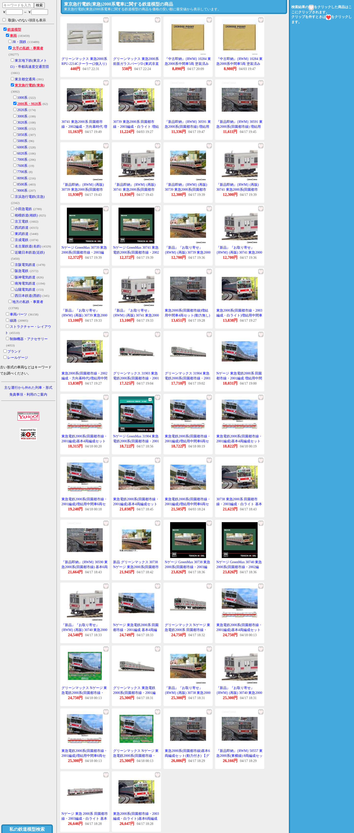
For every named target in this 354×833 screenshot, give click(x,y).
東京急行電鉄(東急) (29, 85)
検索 (39, 5)
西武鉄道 (22, 228)
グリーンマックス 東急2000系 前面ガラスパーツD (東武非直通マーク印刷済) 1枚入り (136, 63)
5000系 (22, 128)
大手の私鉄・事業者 (27, 48)
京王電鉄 (22, 221)
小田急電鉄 (23, 209)
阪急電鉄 (22, 271)
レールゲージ (17, 357)
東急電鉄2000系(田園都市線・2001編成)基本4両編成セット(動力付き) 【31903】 (136, 504)
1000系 (22, 98)
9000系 (22, 190)
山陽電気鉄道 (25, 289)
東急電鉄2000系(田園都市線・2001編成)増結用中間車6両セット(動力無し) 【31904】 (188, 504)
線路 (13, 320)
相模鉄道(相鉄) (26, 215)
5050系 (22, 135)
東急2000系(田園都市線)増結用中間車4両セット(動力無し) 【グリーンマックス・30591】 (188, 315)
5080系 (22, 141)
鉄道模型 (14, 29)
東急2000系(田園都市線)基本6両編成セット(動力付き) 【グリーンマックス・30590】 (187, 755)
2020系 (22, 110)
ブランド (14, 351)
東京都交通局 (25, 79)
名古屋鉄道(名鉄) (28, 246)
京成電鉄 (22, 240)
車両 (13, 36)
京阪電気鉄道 (25, 265)
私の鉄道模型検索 (27, 829)
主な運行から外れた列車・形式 (28, 387)
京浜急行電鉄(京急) (29, 197)
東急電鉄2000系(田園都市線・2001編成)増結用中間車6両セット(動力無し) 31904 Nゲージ (188, 441)
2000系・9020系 (29, 104)
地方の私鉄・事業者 (27, 302)
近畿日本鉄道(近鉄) (29, 252)
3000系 (22, 116)
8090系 (22, 178)
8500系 (22, 184)
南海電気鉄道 (25, 283)
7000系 (22, 159)
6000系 (22, 147)
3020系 (22, 122)
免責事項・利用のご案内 (28, 394)
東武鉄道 (22, 234)
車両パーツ (18, 314)
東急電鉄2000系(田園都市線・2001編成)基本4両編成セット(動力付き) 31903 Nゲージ (84, 441)
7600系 (22, 166)
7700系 (22, 172)
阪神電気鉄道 (25, 277)
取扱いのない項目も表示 (24, 20)
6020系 (22, 153)
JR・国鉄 (19, 42)
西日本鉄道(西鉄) (28, 296)
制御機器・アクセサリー (29, 339)
